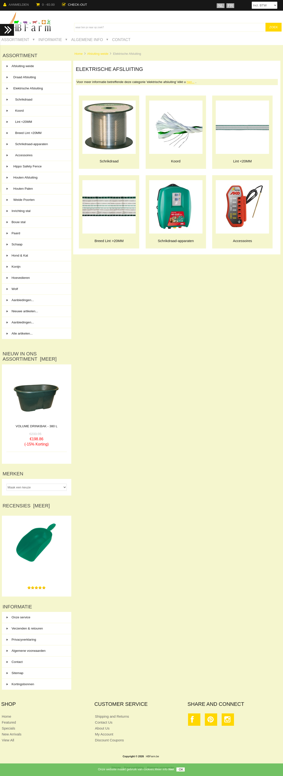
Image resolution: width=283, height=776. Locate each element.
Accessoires (36, 155)
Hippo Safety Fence (36, 166)
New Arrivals (11, 734)
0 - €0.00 (45, 4)
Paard (36, 233)
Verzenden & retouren (25, 628)
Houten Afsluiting (36, 177)
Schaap (36, 244)
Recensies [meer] (26, 505)
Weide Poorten (36, 199)
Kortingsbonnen (20, 684)
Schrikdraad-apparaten (36, 144)
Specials (8, 728)
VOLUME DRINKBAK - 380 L (37, 426)
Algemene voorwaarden (26, 650)
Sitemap (15, 673)
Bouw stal (36, 222)
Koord (36, 110)
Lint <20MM (36, 121)
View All (8, 740)
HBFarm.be (152, 756)
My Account (104, 734)
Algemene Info (87, 39)
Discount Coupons (109, 740)
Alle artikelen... (20, 333)
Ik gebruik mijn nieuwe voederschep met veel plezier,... (36, 573)
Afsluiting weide (97, 53)
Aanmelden (16, 4)
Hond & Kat (36, 255)
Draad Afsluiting (36, 77)
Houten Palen (36, 188)
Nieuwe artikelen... (22, 311)
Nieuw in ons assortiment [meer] (30, 356)
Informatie (50, 39)
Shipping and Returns (112, 716)
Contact (121, 39)
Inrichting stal (36, 211)
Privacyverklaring (21, 639)
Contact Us (103, 722)
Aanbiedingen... (20, 300)
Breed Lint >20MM (36, 133)
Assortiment (15, 39)
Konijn (36, 266)
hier (171, 770)
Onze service (18, 617)
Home (78, 53)
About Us (102, 728)
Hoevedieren (36, 277)
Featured (9, 722)
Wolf (36, 289)
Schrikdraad (36, 99)
